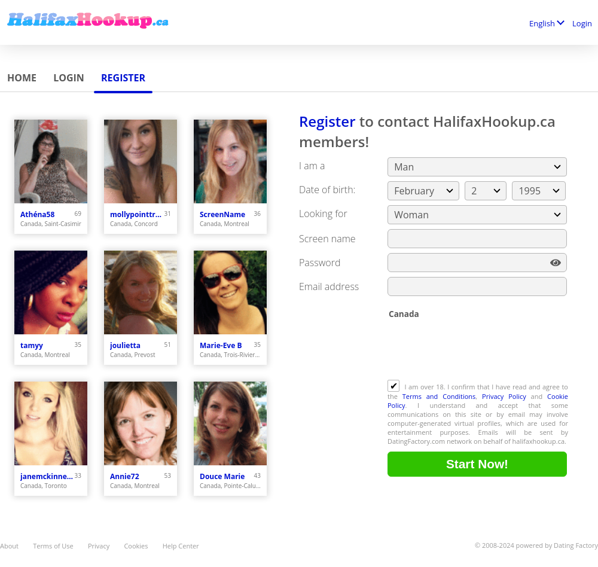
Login (582, 23)
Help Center (181, 545)
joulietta (125, 345)
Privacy (98, 545)
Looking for (323, 213)
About (9, 545)
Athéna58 (37, 214)
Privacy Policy (504, 396)
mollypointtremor (137, 214)
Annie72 (124, 476)
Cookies (136, 545)
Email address (329, 286)
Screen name (327, 238)
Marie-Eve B (221, 345)
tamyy (31, 345)
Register (123, 77)
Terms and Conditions (439, 396)
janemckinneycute (47, 476)
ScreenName (222, 214)
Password (319, 262)
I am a (312, 165)
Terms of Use (53, 545)
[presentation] (478, 350)
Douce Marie (222, 476)
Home (21, 77)
